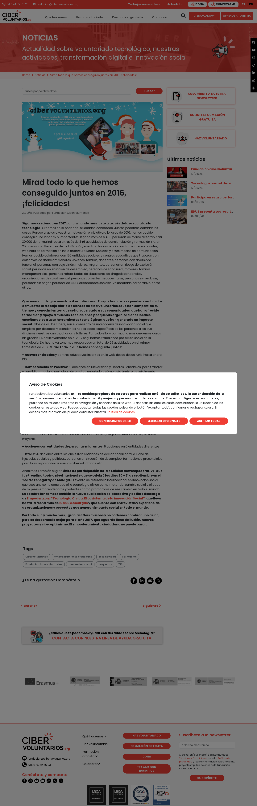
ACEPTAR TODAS (208, 421)
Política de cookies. (121, 412)
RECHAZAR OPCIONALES (163, 421)
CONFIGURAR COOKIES (115, 421)
